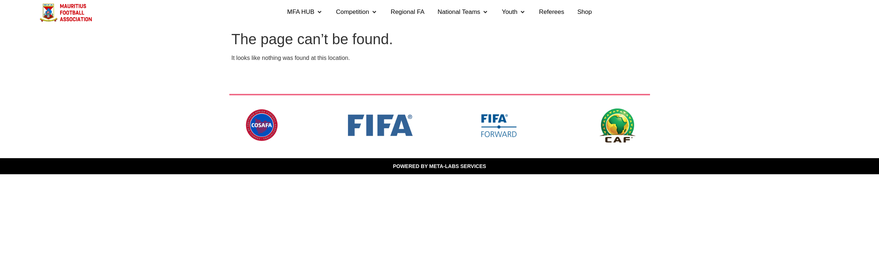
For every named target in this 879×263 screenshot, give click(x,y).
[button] (304, 12)
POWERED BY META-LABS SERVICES (439, 166)
